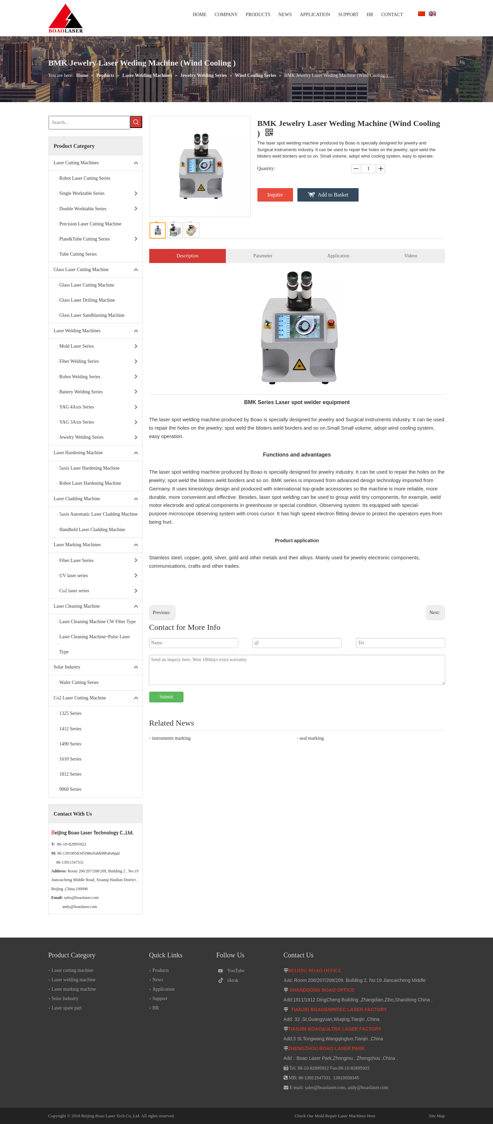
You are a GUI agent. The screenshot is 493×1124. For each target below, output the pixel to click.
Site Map (412, 1115)
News (158, 979)
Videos (410, 255)
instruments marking (171, 738)
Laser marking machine (74, 989)
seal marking (312, 738)
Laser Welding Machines (98, 331)
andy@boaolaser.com (80, 906)
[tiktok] (233, 980)
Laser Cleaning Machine (98, 606)
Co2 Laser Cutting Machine (98, 698)
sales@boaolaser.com (81, 897)
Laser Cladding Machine (98, 499)
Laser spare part (67, 1007)
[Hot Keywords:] (136, 122)
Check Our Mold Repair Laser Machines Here (335, 1115)
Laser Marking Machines (98, 545)
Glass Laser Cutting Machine (98, 269)
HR (156, 1007)
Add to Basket (333, 195)
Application (338, 255)
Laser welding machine (74, 979)
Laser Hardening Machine (98, 453)
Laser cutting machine (72, 970)
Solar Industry (98, 667)
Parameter (263, 255)
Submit (166, 696)
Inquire (275, 195)
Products (161, 970)
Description (187, 255)
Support (160, 998)
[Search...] (89, 122)
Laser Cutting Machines (98, 163)
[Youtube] (233, 971)
